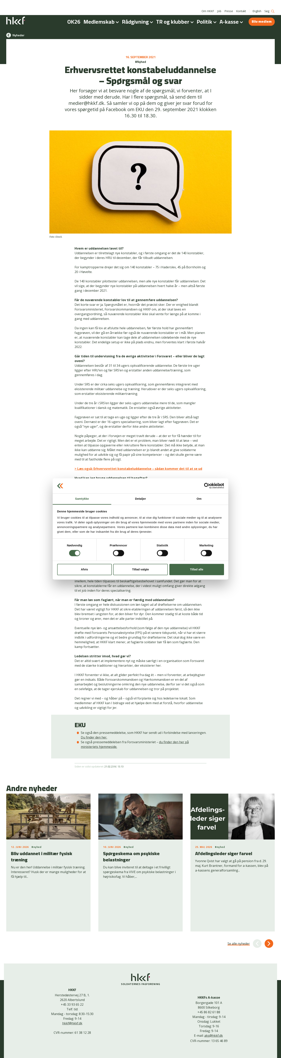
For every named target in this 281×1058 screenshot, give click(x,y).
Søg (269, 4)
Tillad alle (196, 569)
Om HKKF (208, 4)
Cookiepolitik (138, 1053)
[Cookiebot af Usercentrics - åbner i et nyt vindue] (207, 486)
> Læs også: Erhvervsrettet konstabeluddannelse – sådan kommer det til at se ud (138, 469)
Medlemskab (102, 14)
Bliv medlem (262, 14)
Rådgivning (138, 14)
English (257, 4)
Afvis (84, 569)
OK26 (73, 14)
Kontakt (241, 4)
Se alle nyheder (239, 905)
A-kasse (232, 14)
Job (219, 4)
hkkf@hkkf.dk (72, 985)
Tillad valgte (140, 569)
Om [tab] (199, 498)
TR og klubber (175, 14)
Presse (228, 4)
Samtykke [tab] (82, 498)
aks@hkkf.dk (213, 997)
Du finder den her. (94, 737)
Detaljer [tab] (140, 498)
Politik (207, 14)
